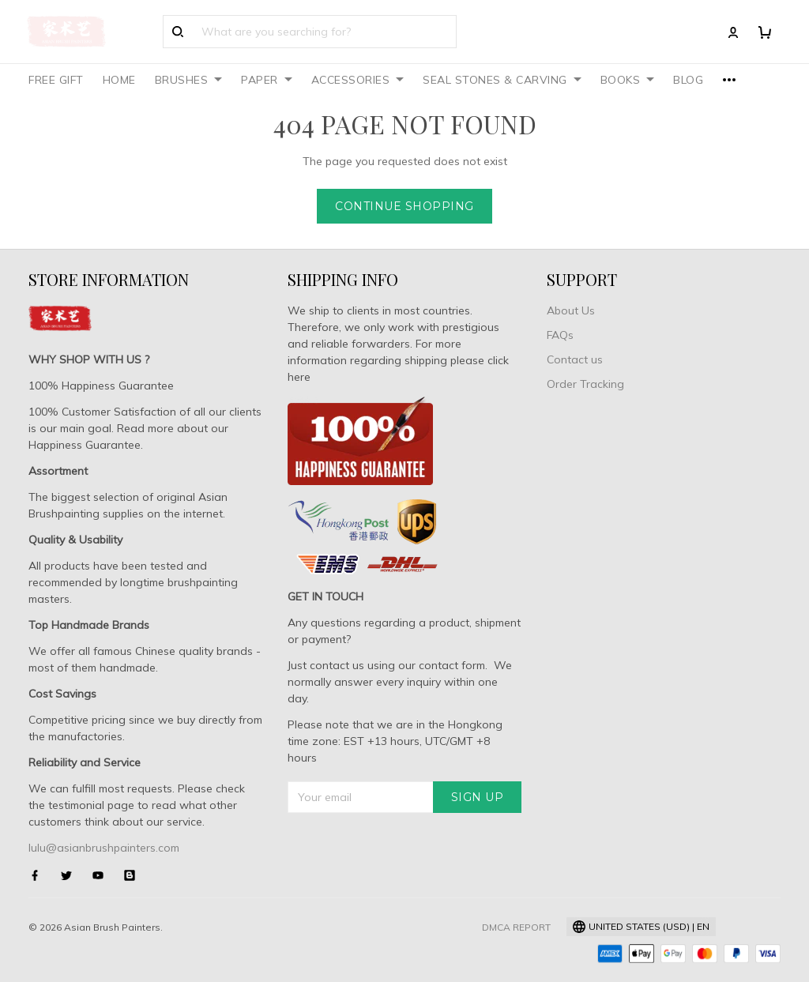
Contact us (575, 359)
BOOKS (627, 80)
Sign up (477, 797)
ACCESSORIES (357, 80)
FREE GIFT (56, 80)
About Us (571, 310)
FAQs (560, 335)
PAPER (266, 80)
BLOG (688, 80)
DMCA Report (516, 927)
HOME (119, 80)
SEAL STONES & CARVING (502, 80)
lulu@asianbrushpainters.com (103, 848)
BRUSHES (189, 80)
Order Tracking (585, 384)
